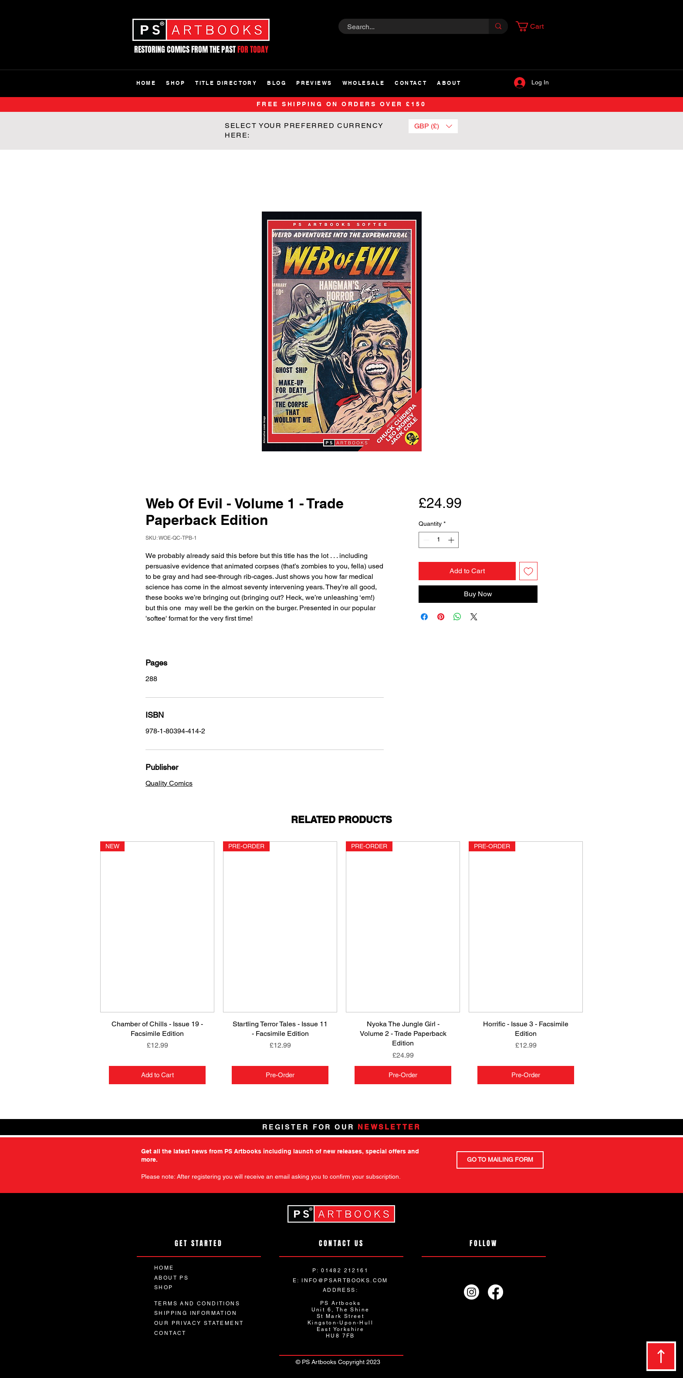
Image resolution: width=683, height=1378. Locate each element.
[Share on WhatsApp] (457, 617)
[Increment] (451, 540)
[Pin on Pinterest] (441, 617)
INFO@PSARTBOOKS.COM (344, 1280)
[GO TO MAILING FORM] (500, 1160)
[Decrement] (425, 540)
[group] (341, 967)
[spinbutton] (438, 540)
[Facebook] (495, 1292)
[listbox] (433, 126)
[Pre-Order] (280, 1075)
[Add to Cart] (157, 1075)
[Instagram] (471, 1292)
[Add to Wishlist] (528, 571)
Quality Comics (169, 783)
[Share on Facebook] (424, 617)
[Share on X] (474, 617)
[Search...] (408, 27)
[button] (535, 26)
